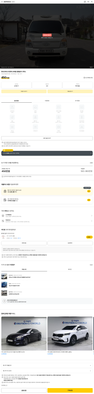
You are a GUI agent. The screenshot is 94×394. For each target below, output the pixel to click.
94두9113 (9, 2)
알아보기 (47, 191)
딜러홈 (88, 237)
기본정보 (47, 101)
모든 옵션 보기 (47, 138)
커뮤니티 (24, 269)
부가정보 (77, 101)
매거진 (70, 269)
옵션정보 (16, 101)
